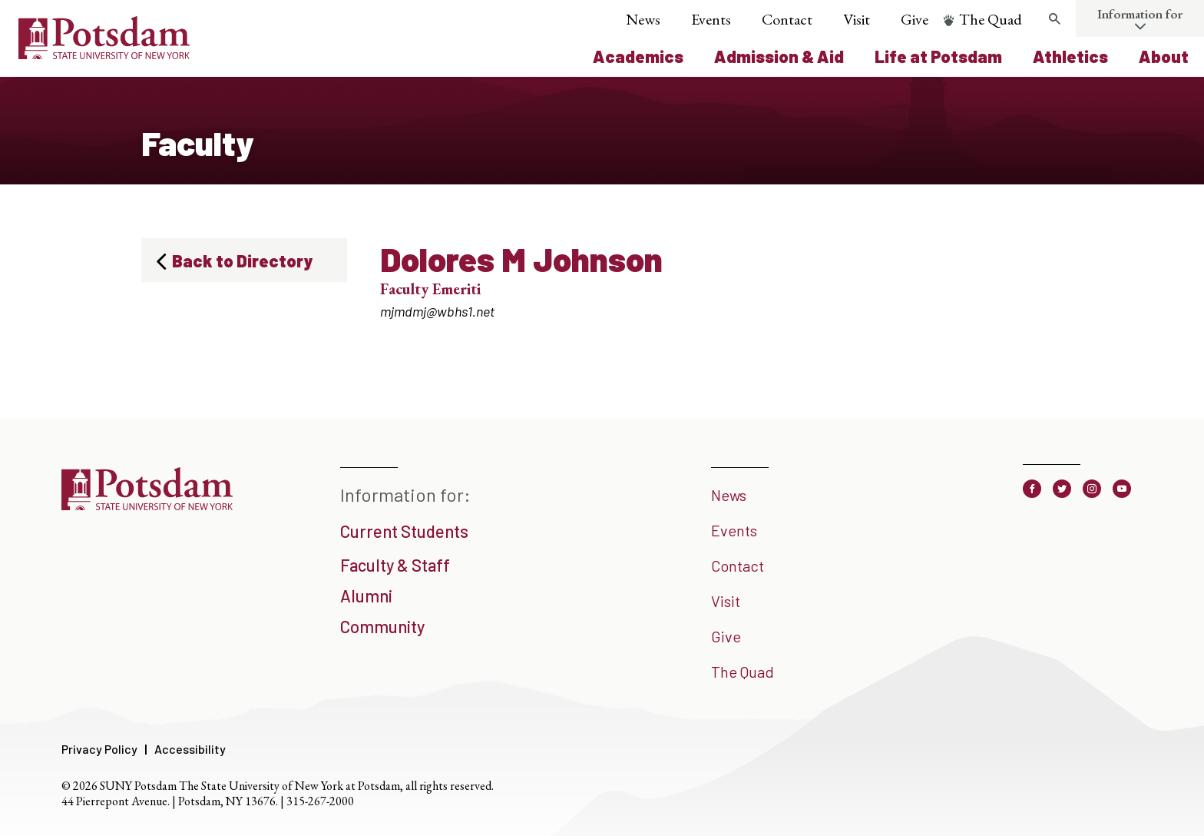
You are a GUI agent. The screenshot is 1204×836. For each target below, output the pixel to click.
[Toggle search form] (1054, 19)
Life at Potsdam (938, 56)
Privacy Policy (99, 748)
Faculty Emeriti (430, 289)
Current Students (404, 531)
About (1164, 56)
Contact (787, 19)
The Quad (990, 19)
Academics (638, 56)
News (643, 19)
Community (382, 626)
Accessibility (190, 748)
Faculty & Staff (395, 565)
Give (914, 19)
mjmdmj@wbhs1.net (437, 311)
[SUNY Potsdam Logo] (104, 54)
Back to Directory (242, 260)
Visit (856, 19)
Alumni (366, 595)
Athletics (1070, 56)
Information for (1139, 13)
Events (711, 19)
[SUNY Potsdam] (147, 505)
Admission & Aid (779, 56)
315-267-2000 (320, 801)
